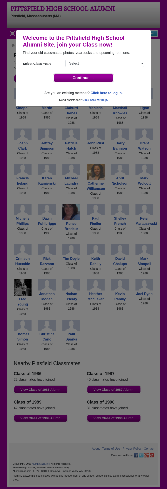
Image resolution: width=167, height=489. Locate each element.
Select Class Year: (37, 63)
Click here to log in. (106, 93)
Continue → (84, 78)
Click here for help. (95, 100)
